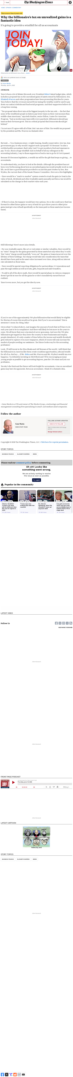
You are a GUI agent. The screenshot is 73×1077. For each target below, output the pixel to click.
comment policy (23, 462)
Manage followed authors (55, 431)
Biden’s (47, 94)
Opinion (8, 7)
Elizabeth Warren (8, 99)
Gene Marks (7, 83)
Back (7, 2)
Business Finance (8, 454)
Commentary (16, 7)
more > (28, 73)
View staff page (21, 427)
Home (3, 7)
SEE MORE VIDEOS (65, 627)
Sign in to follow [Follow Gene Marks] (56, 424)
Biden (27, 354)
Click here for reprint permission (54, 442)
